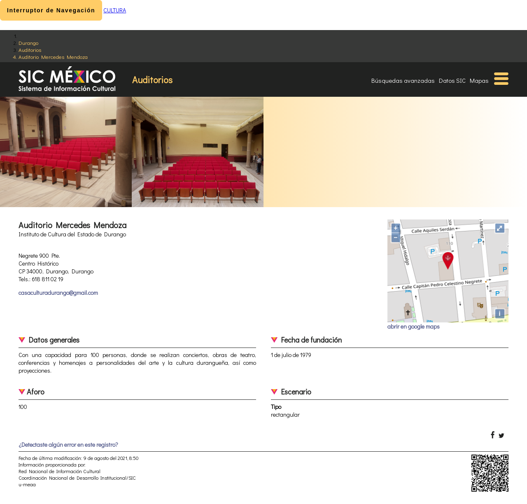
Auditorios (30, 49)
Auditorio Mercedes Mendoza (53, 56)
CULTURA (114, 10)
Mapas (479, 80)
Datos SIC (452, 80)
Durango (28, 42)
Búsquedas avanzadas (403, 80)
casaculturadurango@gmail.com (58, 292)
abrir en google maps (413, 326)
